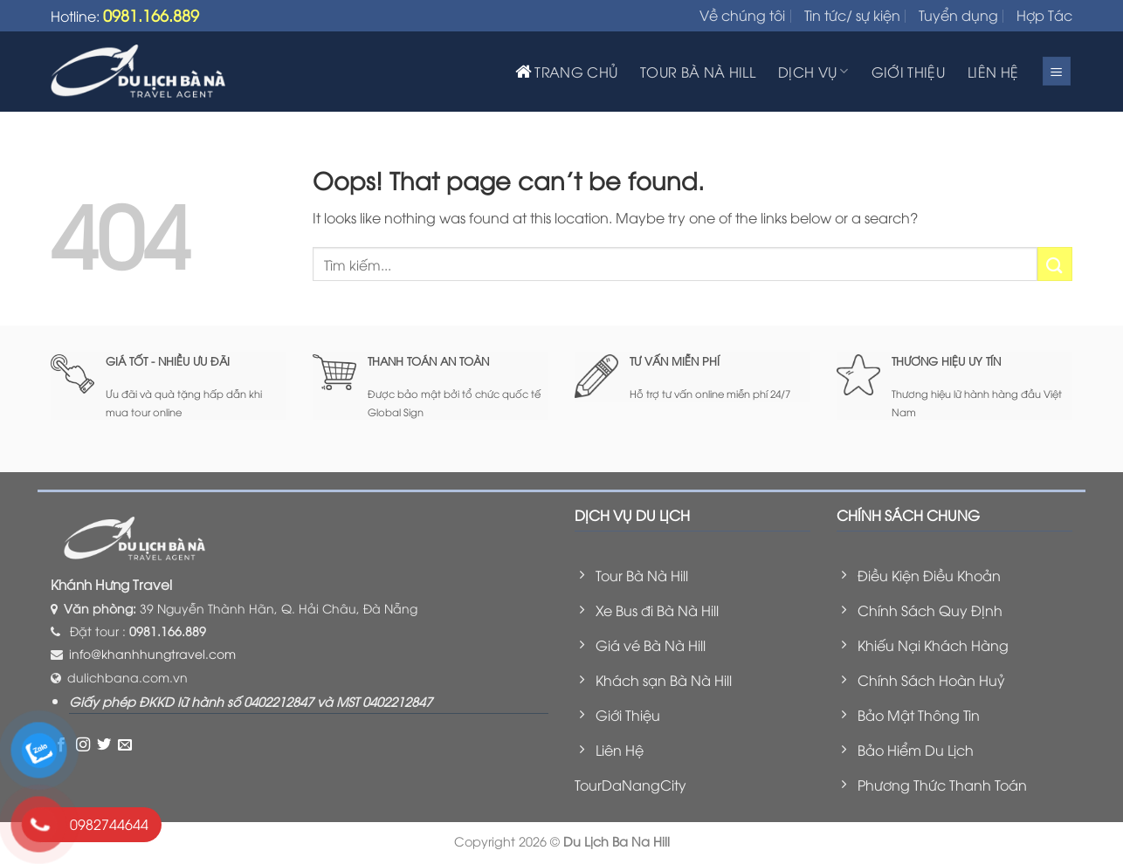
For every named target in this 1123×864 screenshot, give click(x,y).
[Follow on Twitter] (104, 744)
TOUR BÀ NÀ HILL (697, 71)
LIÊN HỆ (993, 71)
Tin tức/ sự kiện (852, 14)
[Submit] (1054, 264)
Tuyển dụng (958, 14)
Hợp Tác (1044, 14)
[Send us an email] (125, 744)
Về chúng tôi (742, 14)
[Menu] (1057, 71)
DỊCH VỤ (813, 71)
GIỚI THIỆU (908, 71)
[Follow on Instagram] (83, 744)
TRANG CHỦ (566, 71)
